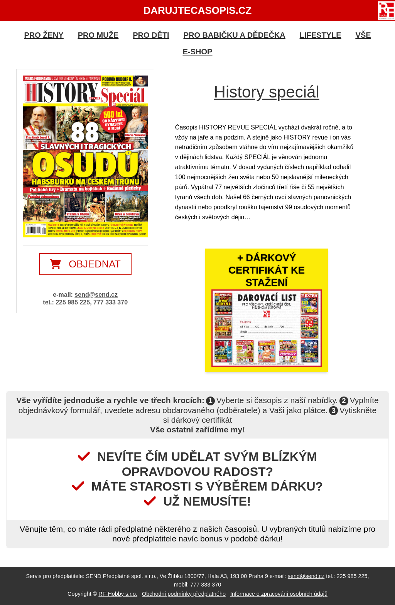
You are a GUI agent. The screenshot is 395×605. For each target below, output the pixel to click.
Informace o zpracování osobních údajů (278, 594)
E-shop (198, 51)
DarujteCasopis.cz (197, 10)
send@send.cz (96, 294)
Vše (363, 35)
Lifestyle (320, 35)
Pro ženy (43, 35)
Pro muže (98, 35)
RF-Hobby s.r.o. (117, 594)
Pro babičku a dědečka (234, 35)
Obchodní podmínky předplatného (184, 594)
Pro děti (151, 35)
